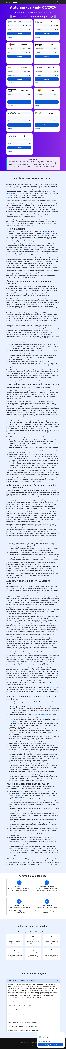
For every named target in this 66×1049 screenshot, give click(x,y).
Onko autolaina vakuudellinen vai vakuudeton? (21, 980)
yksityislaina (22, 294)
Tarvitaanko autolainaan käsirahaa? (18, 1002)
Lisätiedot (10, 37)
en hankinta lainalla (26, 290)
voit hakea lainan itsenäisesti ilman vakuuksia (30, 343)
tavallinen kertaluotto (12, 235)
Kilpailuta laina (16, 795)
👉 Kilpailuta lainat (51, 1045)
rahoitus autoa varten (48, 233)
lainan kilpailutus (14, 721)
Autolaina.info (11, 2)
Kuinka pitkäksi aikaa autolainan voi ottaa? (20, 1010)
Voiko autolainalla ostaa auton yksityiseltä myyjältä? (23, 1026)
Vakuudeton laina (29, 247)
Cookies (25, 1045)
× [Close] (62, 1034)
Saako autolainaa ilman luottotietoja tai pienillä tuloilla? (24, 1022)
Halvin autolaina (53, 687)
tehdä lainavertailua (46, 714)
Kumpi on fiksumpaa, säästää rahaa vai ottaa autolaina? (24, 1030)
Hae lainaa (19, 33)
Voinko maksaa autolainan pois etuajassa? (20, 1014)
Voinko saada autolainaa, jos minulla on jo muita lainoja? (24, 1018)
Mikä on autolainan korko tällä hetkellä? (19, 1006)
